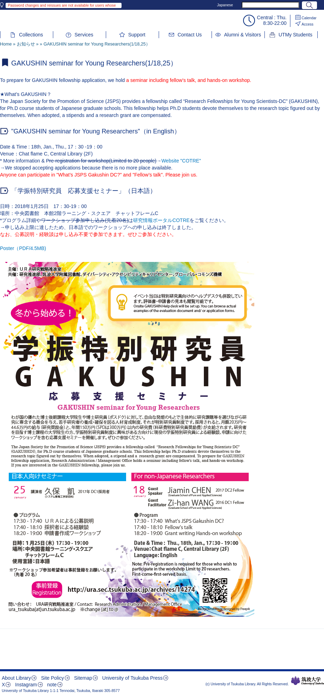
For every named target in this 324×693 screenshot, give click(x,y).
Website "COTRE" (181, 161)
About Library (16, 678)
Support (136, 34)
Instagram (26, 684)
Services (84, 34)
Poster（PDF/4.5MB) (23, 248)
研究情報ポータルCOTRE (161, 220)
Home (6, 44)
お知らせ (26, 44)
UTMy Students (295, 34)
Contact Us (190, 34)
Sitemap (83, 678)
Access (307, 24)
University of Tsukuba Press (132, 678)
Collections (31, 34)
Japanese (225, 5)
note (51, 684)
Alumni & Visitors (242, 34)
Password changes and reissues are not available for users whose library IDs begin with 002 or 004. (62, 5)
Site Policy (52, 678)
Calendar (309, 18)
